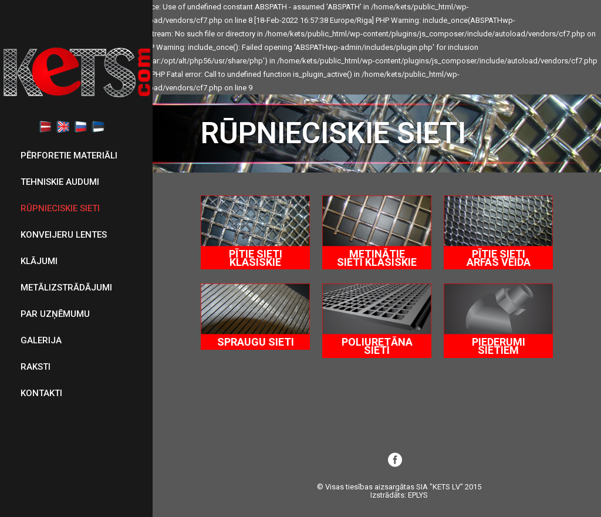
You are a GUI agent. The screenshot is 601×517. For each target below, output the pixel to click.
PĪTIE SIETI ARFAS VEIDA (499, 258)
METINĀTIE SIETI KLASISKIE (377, 258)
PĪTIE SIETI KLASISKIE (255, 258)
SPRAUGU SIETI (255, 342)
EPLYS (418, 495)
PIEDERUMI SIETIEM (498, 346)
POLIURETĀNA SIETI (377, 346)
